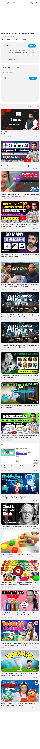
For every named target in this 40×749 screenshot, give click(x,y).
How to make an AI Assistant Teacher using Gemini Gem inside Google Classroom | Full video (20, 195)
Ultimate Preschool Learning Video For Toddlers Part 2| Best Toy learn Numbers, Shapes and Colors (19, 584)
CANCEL (24, 78)
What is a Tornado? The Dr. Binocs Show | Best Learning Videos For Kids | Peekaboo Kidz (19, 674)
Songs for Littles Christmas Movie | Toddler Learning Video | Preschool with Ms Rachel (18, 704)
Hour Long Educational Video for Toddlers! (15, 554)
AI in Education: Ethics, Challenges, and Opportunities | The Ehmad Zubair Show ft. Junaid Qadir (19, 286)
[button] (36, 3)
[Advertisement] (20, 92)
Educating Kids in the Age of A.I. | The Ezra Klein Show (18, 526)
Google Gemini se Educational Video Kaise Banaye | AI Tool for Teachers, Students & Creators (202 (19, 165)
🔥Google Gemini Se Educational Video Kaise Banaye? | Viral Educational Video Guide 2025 (19, 225)
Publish (33, 78)
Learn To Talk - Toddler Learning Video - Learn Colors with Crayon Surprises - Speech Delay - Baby (19, 614)
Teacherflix (7, 45)
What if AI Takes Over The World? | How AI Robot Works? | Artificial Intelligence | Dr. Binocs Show (17, 497)
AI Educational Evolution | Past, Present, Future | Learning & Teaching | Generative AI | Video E (20, 316)
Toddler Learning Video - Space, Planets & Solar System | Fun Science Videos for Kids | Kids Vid (20, 644)
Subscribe (32, 46)
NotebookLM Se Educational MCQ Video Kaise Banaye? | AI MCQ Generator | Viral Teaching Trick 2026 (20, 436)
